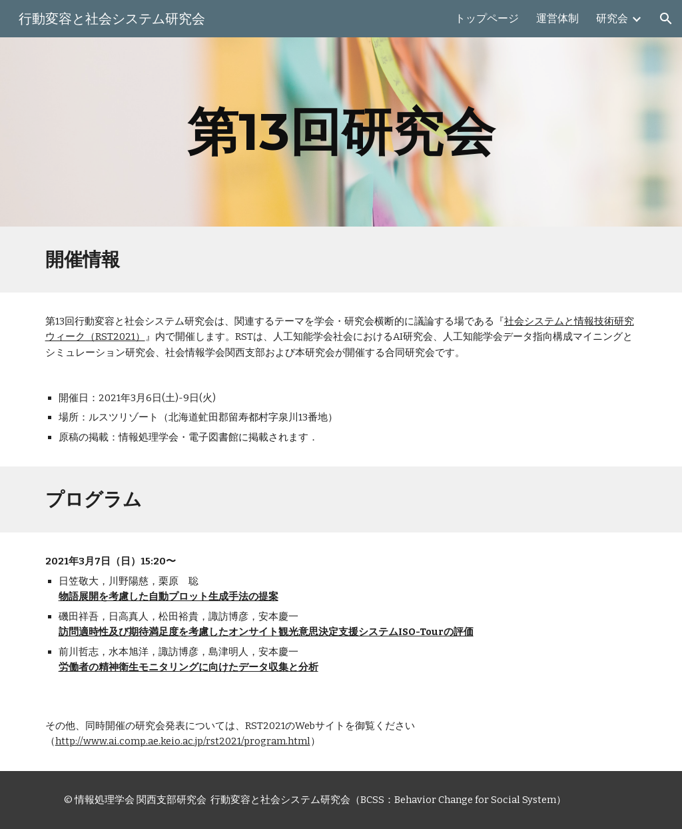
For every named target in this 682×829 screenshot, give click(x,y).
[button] (666, 19)
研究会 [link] (612, 18)
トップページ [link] (487, 18)
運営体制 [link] (557, 18)
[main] (341, 132)
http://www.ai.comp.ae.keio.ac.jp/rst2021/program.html (182, 741)
